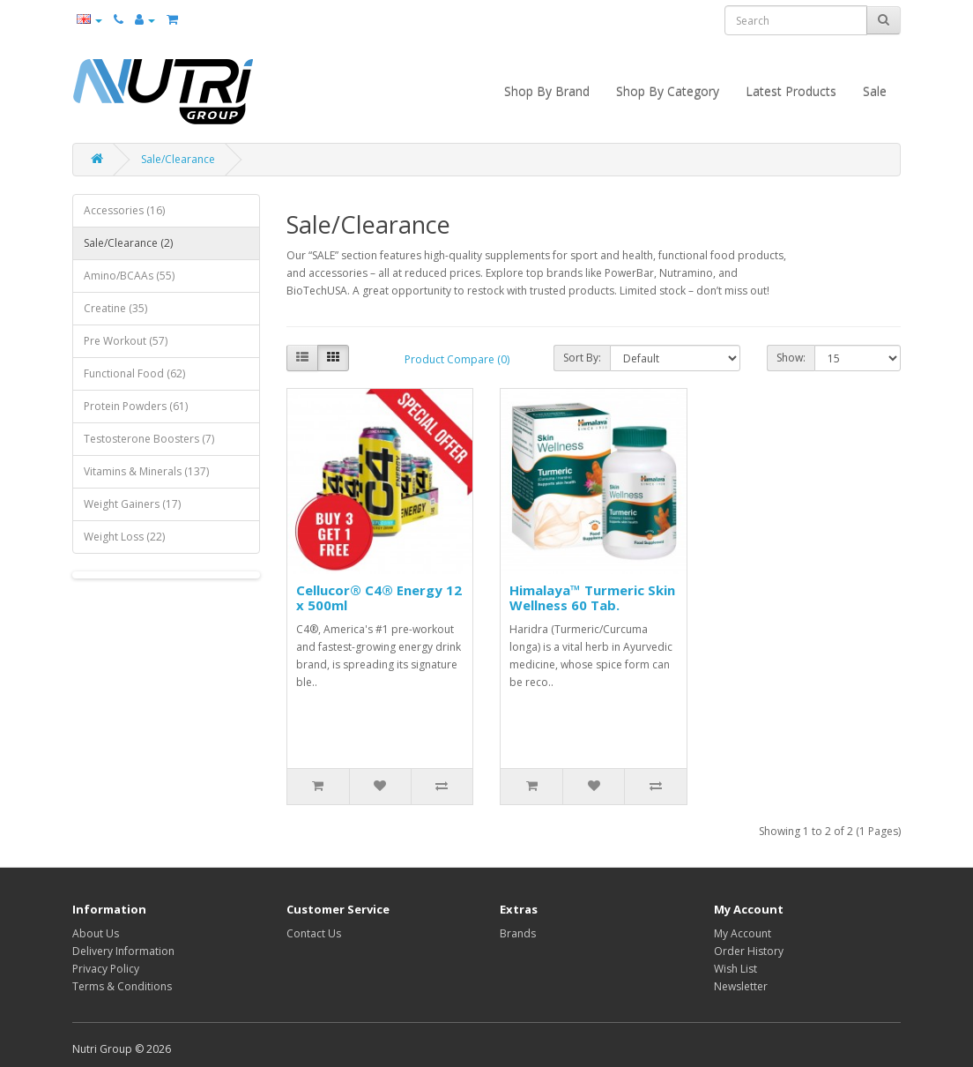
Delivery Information (123, 951)
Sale (875, 91)
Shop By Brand (547, 91)
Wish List (735, 968)
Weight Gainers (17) (132, 503)
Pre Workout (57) (125, 340)
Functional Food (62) (134, 373)
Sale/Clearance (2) (128, 242)
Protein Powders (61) (136, 406)
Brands (518, 933)
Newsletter (741, 986)
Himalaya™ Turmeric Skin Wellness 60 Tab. (592, 597)
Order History (749, 951)
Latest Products (791, 91)
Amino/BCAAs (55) (129, 275)
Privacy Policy (105, 968)
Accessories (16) (124, 210)
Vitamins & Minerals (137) (146, 471)
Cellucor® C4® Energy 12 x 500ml (379, 597)
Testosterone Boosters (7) (149, 438)
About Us (95, 933)
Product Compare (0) (457, 359)
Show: (791, 357)
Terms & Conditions (122, 986)
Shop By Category (667, 91)
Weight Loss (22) (124, 536)
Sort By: (582, 357)
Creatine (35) (115, 308)
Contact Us (313, 933)
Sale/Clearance (178, 159)
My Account (742, 933)
